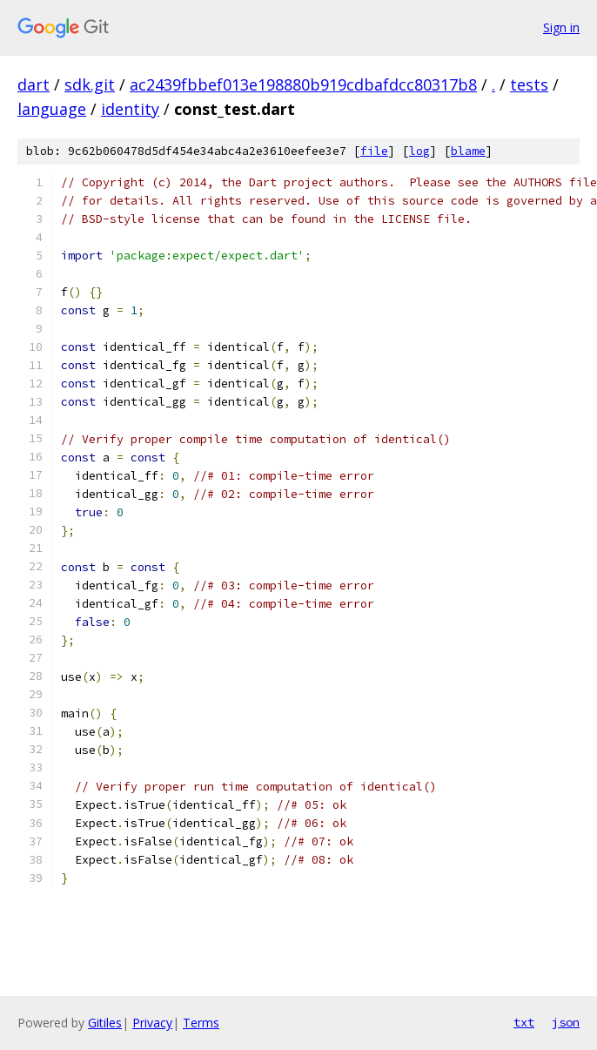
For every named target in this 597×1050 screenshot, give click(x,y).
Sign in (561, 27)
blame (468, 151)
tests (529, 84)
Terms (201, 1022)
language (51, 108)
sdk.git (89, 84)
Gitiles (105, 1022)
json (566, 1022)
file (374, 151)
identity (130, 108)
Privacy (152, 1022)
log (419, 151)
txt (523, 1022)
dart (33, 84)
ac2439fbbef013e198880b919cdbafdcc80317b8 (303, 84)
